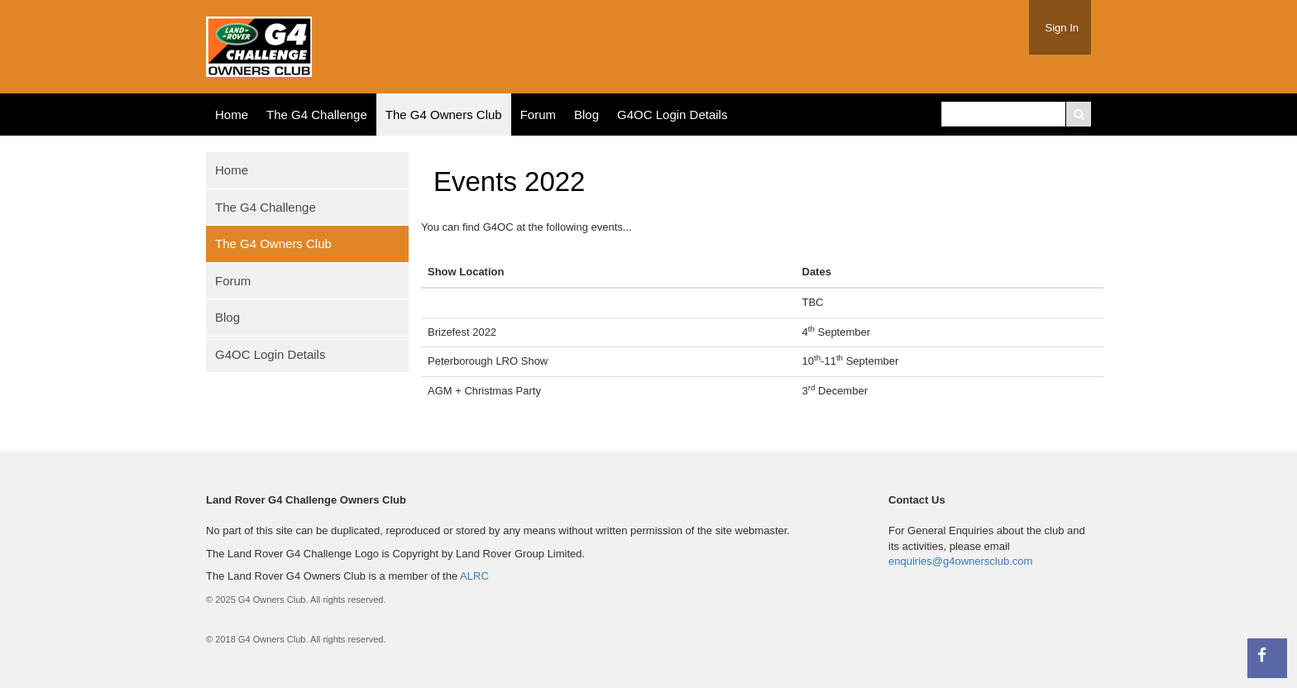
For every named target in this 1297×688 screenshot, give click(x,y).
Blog (586, 115)
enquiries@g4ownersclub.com (960, 561)
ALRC (474, 576)
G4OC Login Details (672, 115)
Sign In (1062, 28)
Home (231, 115)
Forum (538, 115)
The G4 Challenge (316, 115)
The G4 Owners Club (443, 115)
